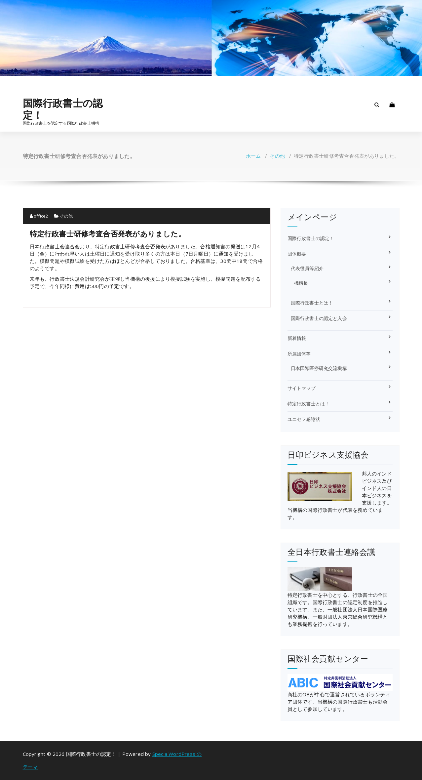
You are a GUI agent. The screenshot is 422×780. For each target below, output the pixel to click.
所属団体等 (299, 353)
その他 (277, 155)
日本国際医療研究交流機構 (319, 368)
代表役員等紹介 (307, 268)
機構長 (301, 283)
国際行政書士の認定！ (63, 109)
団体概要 (297, 254)
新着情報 (297, 338)
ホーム (253, 155)
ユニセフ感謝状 (304, 419)
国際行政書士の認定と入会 (319, 318)
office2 (39, 216)
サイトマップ (302, 388)
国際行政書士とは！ (312, 303)
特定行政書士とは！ (309, 403)
